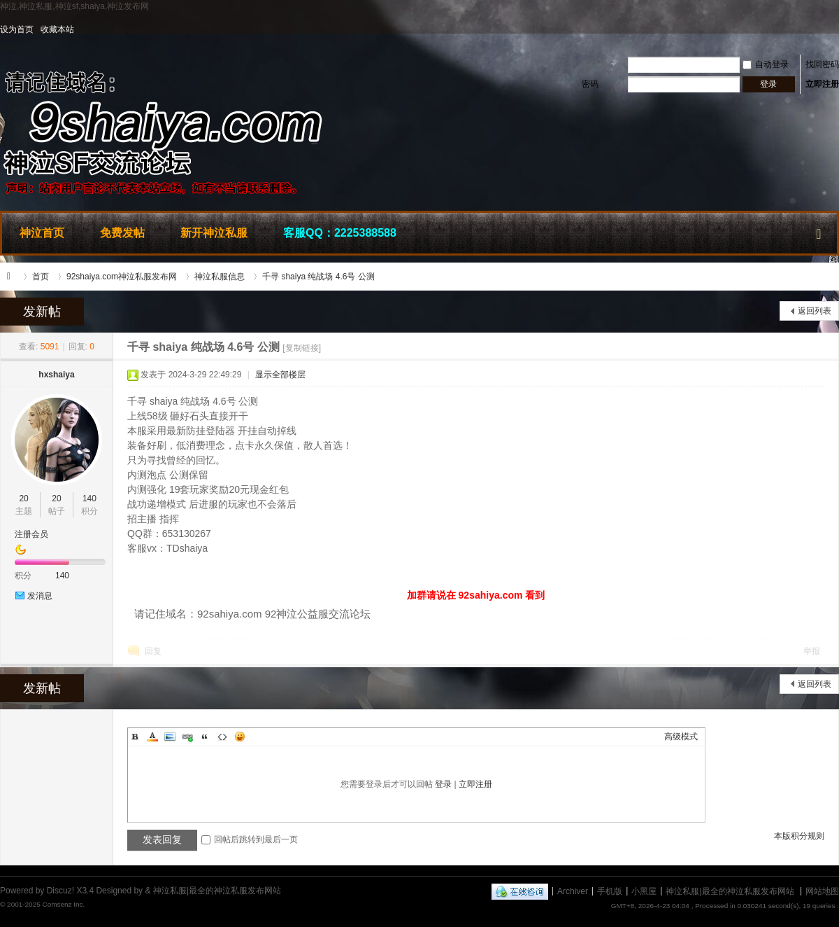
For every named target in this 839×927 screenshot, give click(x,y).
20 (23, 498)
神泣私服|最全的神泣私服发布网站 (12, 276)
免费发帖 (122, 233)
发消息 (39, 596)
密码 (590, 84)
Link (187, 737)
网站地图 (822, 890)
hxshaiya (56, 374)
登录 (443, 784)
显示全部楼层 (280, 374)
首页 (40, 276)
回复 (153, 651)
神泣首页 (42, 233)
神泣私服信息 (219, 276)
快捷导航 (818, 231)
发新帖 (42, 312)
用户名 (593, 64)
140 (89, 498)
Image (170, 737)
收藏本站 (57, 29)
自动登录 (766, 64)
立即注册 (822, 84)
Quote (205, 737)
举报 (811, 651)
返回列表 (814, 311)
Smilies (240, 737)
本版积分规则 (799, 836)
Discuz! (60, 890)
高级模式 (681, 736)
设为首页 (17, 29)
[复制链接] (301, 348)
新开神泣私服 (214, 233)
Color (152, 737)
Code (222, 737)
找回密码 (822, 64)
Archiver (572, 890)
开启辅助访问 (835, 29)
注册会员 (31, 534)
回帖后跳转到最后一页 (249, 839)
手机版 (609, 890)
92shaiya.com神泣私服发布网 (121, 276)
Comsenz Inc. (63, 904)
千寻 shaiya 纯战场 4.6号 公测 (318, 276)
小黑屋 (644, 890)
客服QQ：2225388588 (339, 233)
